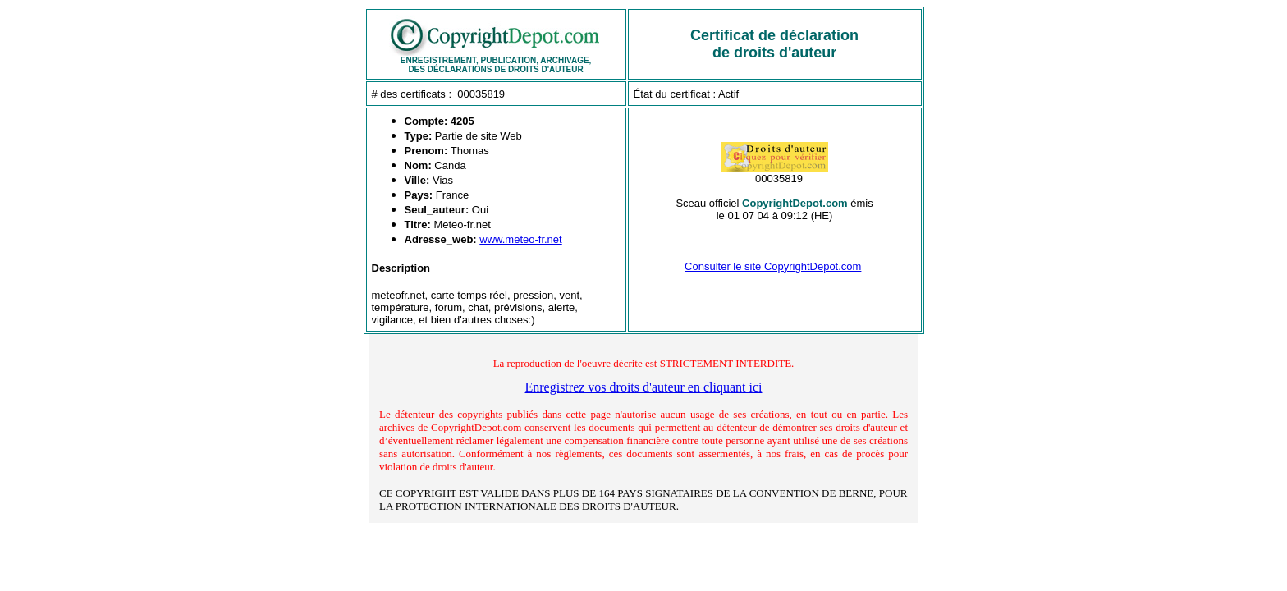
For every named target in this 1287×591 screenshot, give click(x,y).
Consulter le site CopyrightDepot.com (773, 266)
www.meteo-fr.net (520, 239)
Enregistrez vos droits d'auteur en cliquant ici (643, 387)
